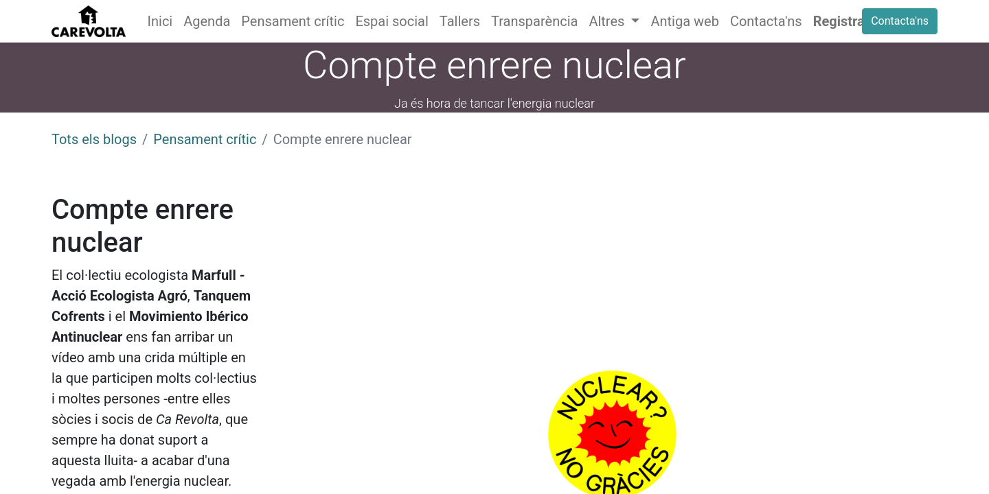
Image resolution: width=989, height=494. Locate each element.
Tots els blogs (94, 139)
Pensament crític (204, 139)
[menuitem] (160, 21)
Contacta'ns (900, 20)
